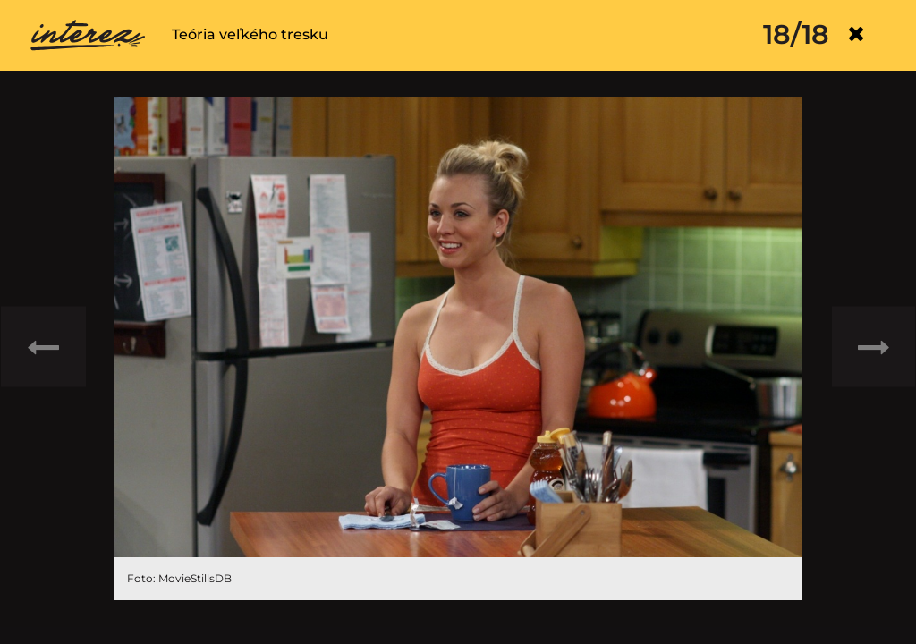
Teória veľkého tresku (250, 34)
